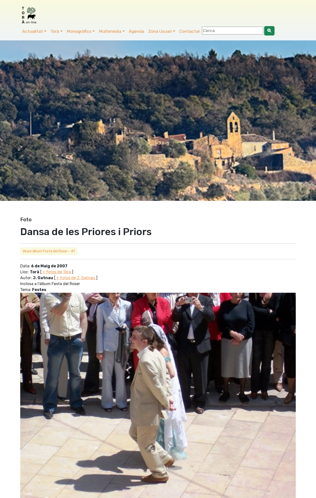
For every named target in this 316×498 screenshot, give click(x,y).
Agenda (136, 31)
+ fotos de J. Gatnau (75, 277)
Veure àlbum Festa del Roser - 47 (48, 251)
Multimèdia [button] (110, 31)
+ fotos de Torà (56, 272)
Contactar (189, 31)
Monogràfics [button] (79, 31)
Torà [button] (54, 31)
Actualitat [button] (32, 31)
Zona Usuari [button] (160, 31)
